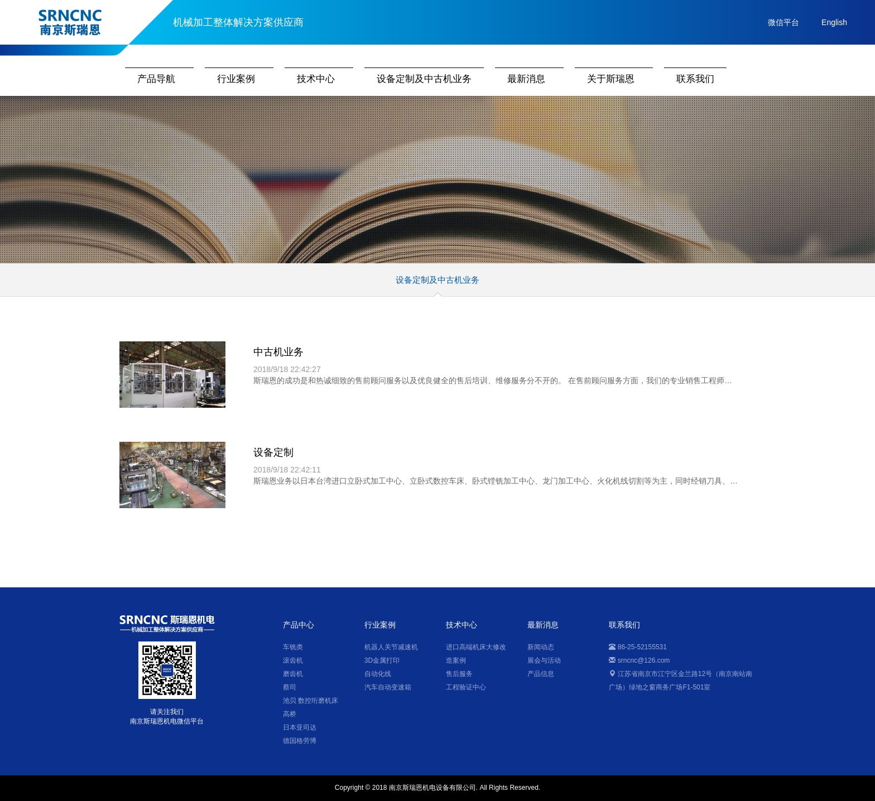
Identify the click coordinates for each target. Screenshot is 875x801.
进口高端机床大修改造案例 (476, 653)
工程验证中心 (466, 687)
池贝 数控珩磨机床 (310, 701)
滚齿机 (293, 660)
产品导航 (156, 79)
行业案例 (236, 79)
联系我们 (695, 79)
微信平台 (783, 22)
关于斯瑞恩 (610, 79)
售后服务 (459, 674)
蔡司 (289, 687)
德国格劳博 (299, 741)
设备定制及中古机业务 (424, 79)
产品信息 (540, 674)
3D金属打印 (382, 660)
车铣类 (293, 647)
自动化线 (377, 674)
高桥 (289, 714)
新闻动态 (540, 647)
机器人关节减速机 (391, 647)
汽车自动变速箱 (387, 687)
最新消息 (526, 79)
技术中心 (316, 79)
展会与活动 (544, 660)
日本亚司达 (299, 727)
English (834, 22)
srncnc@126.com (639, 660)
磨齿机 (293, 674)
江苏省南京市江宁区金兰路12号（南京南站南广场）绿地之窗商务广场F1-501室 (680, 680)
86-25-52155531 (637, 647)
